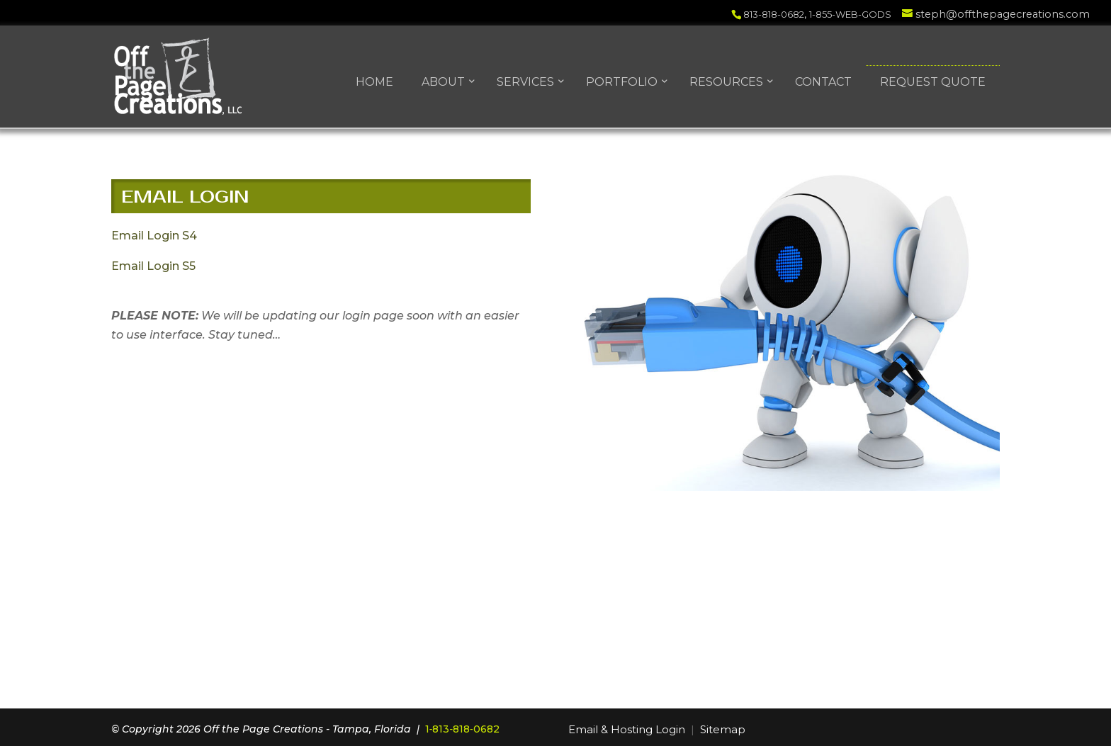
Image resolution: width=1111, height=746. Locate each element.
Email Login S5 (153, 266)
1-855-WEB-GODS (850, 14)
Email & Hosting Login (626, 729)
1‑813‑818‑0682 (462, 729)
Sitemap (722, 729)
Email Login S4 (154, 235)
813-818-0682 (773, 14)
